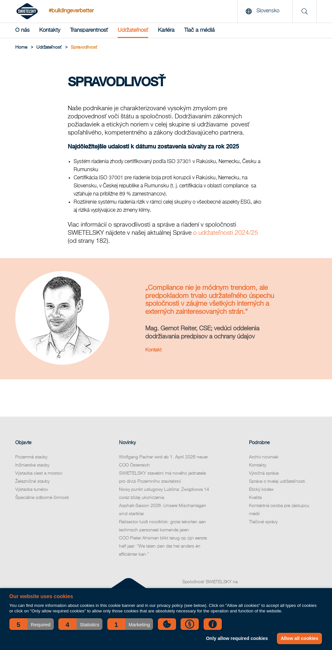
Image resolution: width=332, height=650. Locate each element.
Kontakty (49, 30)
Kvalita (255, 497)
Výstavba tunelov (31, 489)
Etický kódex (261, 489)
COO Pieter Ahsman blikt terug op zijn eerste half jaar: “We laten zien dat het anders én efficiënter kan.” (163, 546)
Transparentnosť (89, 30)
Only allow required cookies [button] (237, 638)
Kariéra (166, 30)
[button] (31, 624)
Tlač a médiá (199, 30)
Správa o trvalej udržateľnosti (277, 481)
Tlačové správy (263, 522)
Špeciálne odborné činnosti (42, 497)
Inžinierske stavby (32, 465)
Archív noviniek (264, 457)
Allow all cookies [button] (299, 638)
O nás (22, 30)
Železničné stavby (32, 481)
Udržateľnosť (133, 30)
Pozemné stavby (31, 457)
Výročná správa (264, 473)
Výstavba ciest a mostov (38, 473)
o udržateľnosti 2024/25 (225, 233)
